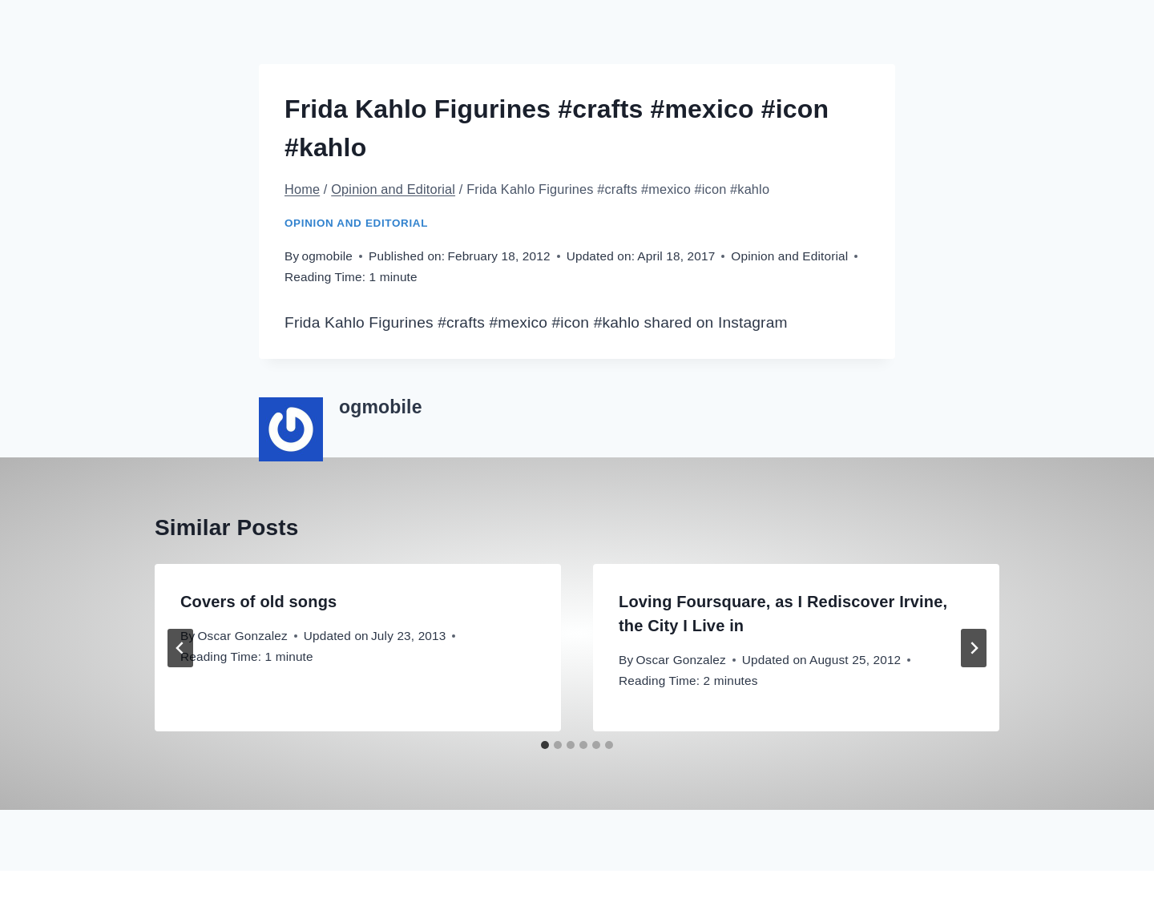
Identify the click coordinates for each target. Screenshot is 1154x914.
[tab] (545, 745)
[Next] (974, 648)
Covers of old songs (258, 601)
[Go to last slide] (180, 648)
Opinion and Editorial (356, 223)
